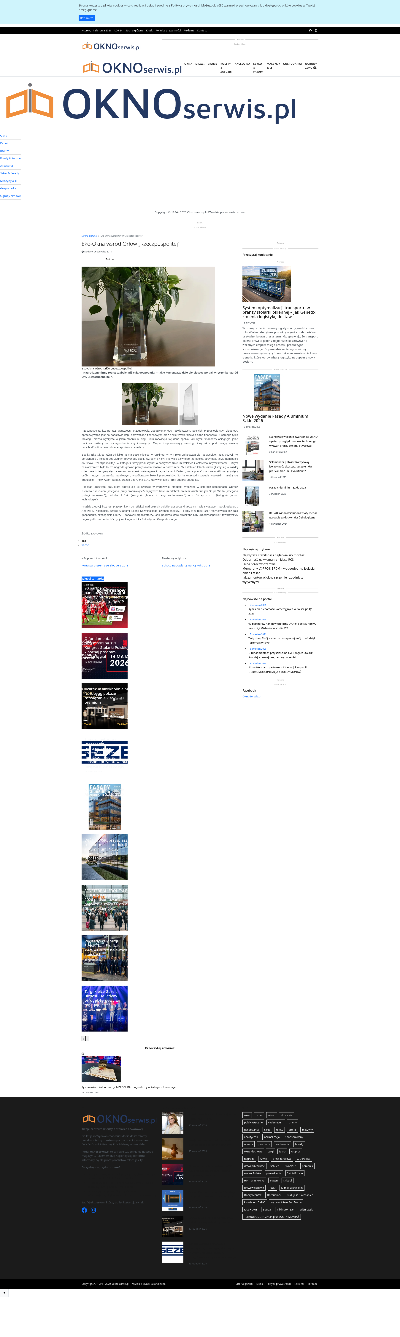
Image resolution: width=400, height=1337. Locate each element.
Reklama (189, 30)
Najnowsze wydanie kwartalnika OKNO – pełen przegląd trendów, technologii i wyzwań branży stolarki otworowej (293, 441)
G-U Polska (303, 1158)
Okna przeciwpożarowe (259, 564)
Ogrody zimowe (311, 65)
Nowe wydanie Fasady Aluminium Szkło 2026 (275, 418)
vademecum (275, 1122)
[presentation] (83, 1038)
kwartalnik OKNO (254, 1202)
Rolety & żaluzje (226, 67)
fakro (282, 1151)
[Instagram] (93, 1211)
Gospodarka (292, 63)
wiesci (85, 545)
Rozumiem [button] (86, 18)
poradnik (307, 1166)
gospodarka (251, 1129)
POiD (272, 1187)
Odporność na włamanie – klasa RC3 (268, 560)
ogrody (248, 1144)
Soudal (267, 1209)
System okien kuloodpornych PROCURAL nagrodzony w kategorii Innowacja (129, 1087)
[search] (315, 70)
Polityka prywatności (168, 30)
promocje (264, 1144)
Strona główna (134, 30)
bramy (293, 1122)
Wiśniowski (306, 1209)
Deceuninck (274, 1195)
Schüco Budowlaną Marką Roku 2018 (186, 565)
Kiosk (149, 30)
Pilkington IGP (285, 1209)
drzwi (259, 1115)
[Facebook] (85, 1211)
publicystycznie (253, 1122)
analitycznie (251, 1137)
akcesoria (286, 1115)
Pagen (274, 1180)
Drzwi (199, 63)
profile (293, 1129)
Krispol (287, 1180)
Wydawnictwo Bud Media (286, 1202)
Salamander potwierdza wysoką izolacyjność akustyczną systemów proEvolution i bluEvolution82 (290, 466)
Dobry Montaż (252, 1195)
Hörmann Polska (254, 1180)
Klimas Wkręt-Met (292, 1187)
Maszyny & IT (273, 65)
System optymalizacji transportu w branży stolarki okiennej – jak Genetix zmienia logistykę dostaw (278, 312)
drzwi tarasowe (282, 1158)
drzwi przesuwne (254, 1166)
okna (247, 1115)
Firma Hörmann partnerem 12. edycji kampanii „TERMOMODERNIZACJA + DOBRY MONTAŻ (212, 1196)
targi (271, 1151)
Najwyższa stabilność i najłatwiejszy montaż (273, 555)
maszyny (307, 1129)
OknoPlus (290, 1166)
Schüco (274, 1166)
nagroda (249, 1158)
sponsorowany (294, 1137)
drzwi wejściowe (254, 1187)
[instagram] (315, 30)
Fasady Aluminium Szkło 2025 (287, 487)
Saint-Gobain (295, 1173)
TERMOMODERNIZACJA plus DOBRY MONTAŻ (271, 1216)
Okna (188, 63)
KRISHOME (251, 1209)
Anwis (263, 1158)
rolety (279, 1129)
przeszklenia (273, 1173)
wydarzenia (283, 1144)
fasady (299, 1144)
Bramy (213, 63)
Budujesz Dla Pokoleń (300, 1195)
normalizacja (272, 1137)
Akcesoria (242, 63)
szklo (267, 1129)
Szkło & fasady (258, 67)
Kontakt (202, 30)
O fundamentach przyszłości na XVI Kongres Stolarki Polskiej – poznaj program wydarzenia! (211, 1170)
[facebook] (310, 30)
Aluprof (295, 1151)
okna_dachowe (253, 1151)
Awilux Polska (252, 1173)
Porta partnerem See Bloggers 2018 (105, 565)
